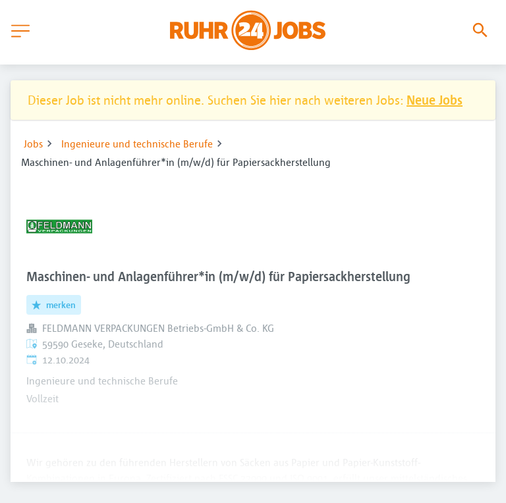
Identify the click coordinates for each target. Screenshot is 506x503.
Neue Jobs (435, 100)
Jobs (33, 143)
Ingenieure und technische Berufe (137, 143)
